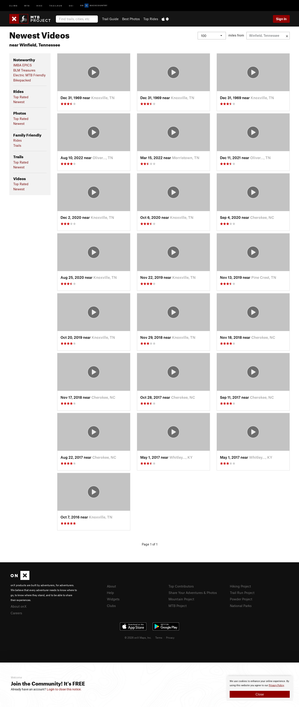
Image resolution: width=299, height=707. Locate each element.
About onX (18, 606)
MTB (27, 5)
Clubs (111, 606)
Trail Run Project (242, 593)
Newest (19, 102)
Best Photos (131, 19)
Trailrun (55, 5)
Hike (39, 5)
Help (110, 593)
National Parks (241, 606)
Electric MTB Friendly (29, 75)
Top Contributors (181, 586)
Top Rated (20, 97)
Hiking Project (240, 586)
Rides (17, 140)
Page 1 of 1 (149, 544)
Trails (17, 145)
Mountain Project (181, 599)
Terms (158, 637)
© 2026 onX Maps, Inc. (138, 637)
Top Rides (150, 19)
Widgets (113, 599)
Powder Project (241, 599)
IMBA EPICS (22, 65)
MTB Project (177, 606)
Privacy (170, 637)
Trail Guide (110, 19)
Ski (71, 5)
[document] (260, 688)
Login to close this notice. (64, 689)
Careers (16, 613)
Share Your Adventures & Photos (192, 593)
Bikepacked (22, 80)
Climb (13, 5)
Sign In (281, 19)
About (111, 586)
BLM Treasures (24, 70)
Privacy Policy (276, 685)
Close (259, 694)
